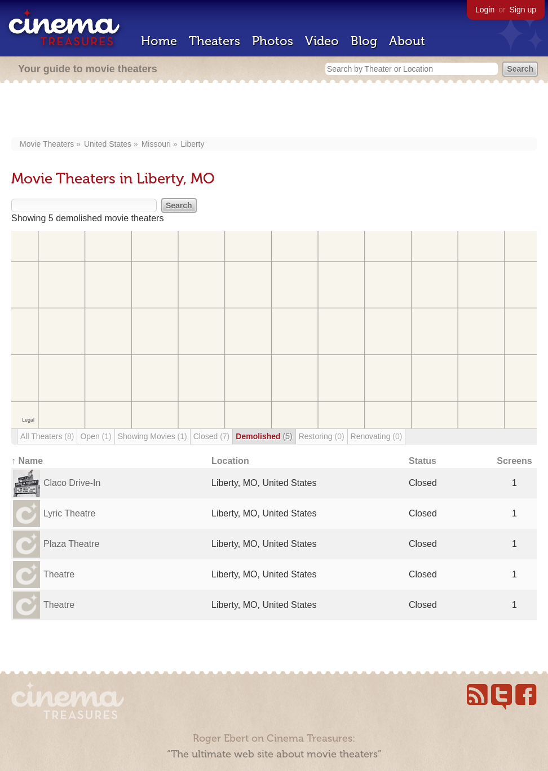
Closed (211, 436)
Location (230, 461)
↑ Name (27, 461)
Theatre (58, 574)
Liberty (192, 143)
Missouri (156, 143)
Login (484, 9)
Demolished (264, 436)
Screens (514, 461)
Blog (364, 41)
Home (159, 41)
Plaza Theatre (71, 544)
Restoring (321, 436)
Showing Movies (152, 436)
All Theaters (47, 436)
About (407, 41)
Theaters (214, 41)
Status (422, 461)
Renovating (377, 436)
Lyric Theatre (69, 513)
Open (95, 436)
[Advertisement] (274, 111)
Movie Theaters (47, 143)
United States (107, 143)
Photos (272, 41)
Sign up (523, 9)
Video (322, 41)
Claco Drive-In (71, 483)
